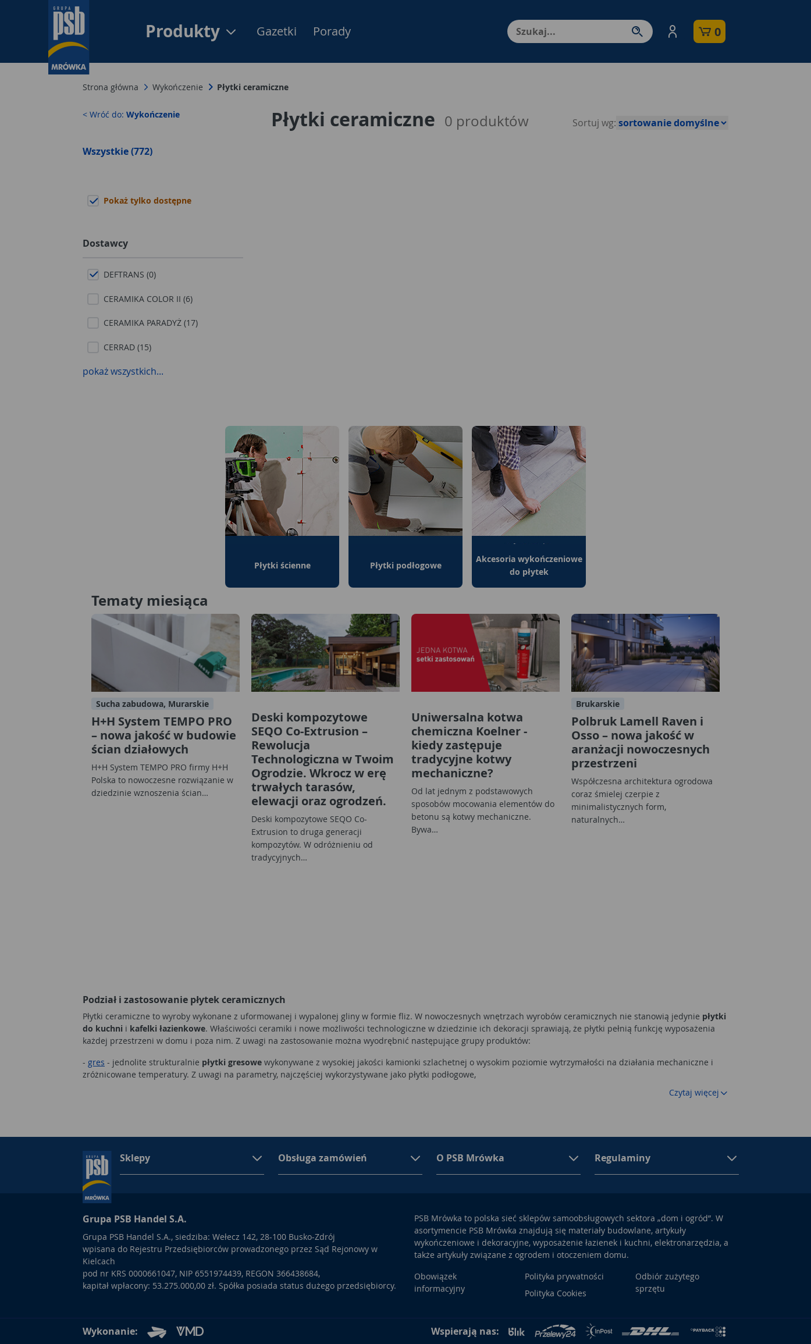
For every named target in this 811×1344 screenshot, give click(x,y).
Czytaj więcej (698, 1092)
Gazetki (277, 31)
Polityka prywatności (564, 1276)
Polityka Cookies (555, 1293)
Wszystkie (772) (117, 151)
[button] (673, 31)
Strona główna (110, 87)
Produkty (191, 31)
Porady (332, 31)
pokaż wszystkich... (123, 371)
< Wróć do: (131, 114)
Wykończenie (177, 87)
